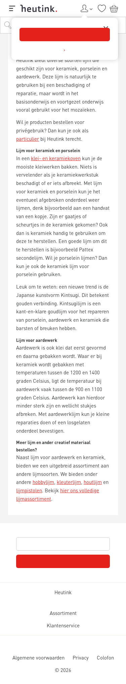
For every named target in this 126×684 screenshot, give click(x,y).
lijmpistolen (29, 490)
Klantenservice (63, 625)
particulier (27, 138)
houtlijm (93, 482)
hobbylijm (43, 482)
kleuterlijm (69, 482)
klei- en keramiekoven (56, 158)
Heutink (63, 592)
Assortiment (63, 613)
